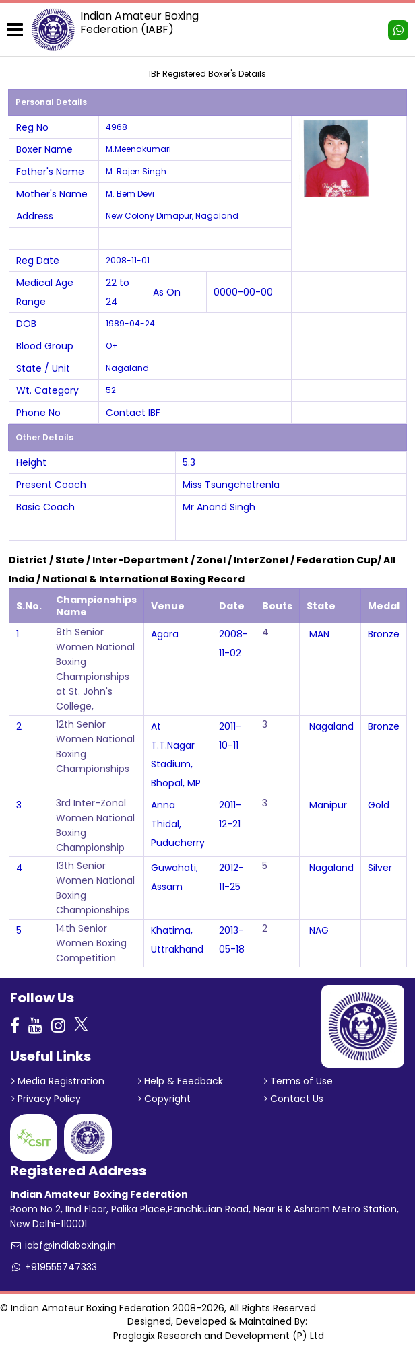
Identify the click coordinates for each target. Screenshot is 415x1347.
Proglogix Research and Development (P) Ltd (218, 1335)
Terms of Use (298, 1081)
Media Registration (57, 1081)
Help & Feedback (180, 1081)
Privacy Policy (46, 1098)
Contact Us (293, 1098)
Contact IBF (133, 412)
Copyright (164, 1098)
